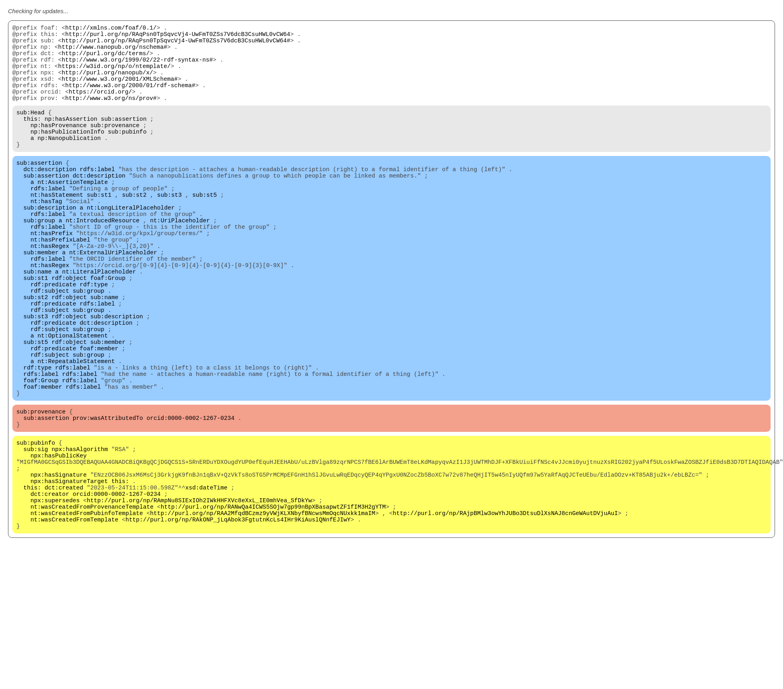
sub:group (39, 265)
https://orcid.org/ (100, 109)
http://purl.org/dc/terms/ (106, 61)
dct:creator (49, 601)
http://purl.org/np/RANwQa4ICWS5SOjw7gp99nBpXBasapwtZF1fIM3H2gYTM (273, 617)
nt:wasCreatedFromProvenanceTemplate (92, 617)
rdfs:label (97, 201)
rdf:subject (49, 353)
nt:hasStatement (56, 233)
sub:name (38, 329)
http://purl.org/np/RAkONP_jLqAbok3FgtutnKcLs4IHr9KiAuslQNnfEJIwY (238, 633)
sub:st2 (134, 233)
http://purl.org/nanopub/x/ (107, 85)
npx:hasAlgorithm (80, 545)
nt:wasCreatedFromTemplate (74, 633)
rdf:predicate (53, 345)
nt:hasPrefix (51, 281)
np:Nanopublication (69, 165)
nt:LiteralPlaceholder (99, 329)
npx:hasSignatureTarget (69, 585)
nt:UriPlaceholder (180, 265)
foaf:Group (108, 337)
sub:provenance (115, 149)
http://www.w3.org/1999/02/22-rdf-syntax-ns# (137, 69)
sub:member (41, 305)
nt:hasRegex (49, 297)
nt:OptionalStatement (73, 409)
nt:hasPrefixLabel (60, 289)
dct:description (50, 201)
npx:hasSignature (58, 577)
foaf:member (99, 425)
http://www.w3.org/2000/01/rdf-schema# (130, 101)
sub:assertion (123, 141)
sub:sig (36, 545)
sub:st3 (169, 233)
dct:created (63, 593)
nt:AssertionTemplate (73, 217)
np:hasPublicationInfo (67, 157)
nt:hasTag (46, 241)
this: (32, 141)
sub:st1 (99, 233)
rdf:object (69, 337)
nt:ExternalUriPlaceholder (113, 305)
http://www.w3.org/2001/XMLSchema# (120, 93)
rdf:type (94, 345)
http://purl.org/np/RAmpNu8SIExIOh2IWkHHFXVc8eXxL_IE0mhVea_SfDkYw (199, 609)
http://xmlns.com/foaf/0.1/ (111, 29)
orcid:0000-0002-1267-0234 (190, 509)
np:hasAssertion (70, 141)
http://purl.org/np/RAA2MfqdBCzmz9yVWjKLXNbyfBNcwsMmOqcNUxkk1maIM (262, 625)
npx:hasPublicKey (58, 553)
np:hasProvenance (58, 149)
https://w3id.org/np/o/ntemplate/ (114, 77)
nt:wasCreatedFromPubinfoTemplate (86, 625)
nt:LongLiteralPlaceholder (131, 249)
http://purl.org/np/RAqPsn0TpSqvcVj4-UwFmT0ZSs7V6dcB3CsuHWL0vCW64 (177, 37)
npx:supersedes (55, 609)
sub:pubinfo (127, 157)
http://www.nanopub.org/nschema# (112, 53)
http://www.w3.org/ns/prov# (111, 117)
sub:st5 (204, 233)
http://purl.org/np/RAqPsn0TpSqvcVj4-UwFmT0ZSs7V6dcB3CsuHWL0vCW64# (176, 45)
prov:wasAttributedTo (108, 509)
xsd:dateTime (206, 593)
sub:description (50, 249)
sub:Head (30, 133)
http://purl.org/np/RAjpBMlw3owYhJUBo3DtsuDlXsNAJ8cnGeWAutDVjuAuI (505, 625)
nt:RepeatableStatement (76, 441)
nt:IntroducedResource (103, 265)
